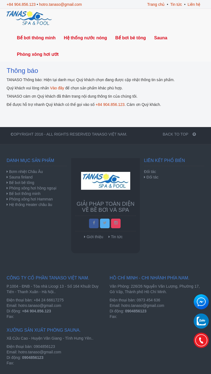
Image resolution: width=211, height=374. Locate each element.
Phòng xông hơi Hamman (30, 199)
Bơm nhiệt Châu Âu (25, 171)
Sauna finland (20, 177)
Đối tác (152, 177)
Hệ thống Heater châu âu (30, 204)
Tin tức (176, 4)
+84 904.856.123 (21, 4)
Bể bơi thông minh (36, 37)
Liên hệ (194, 4)
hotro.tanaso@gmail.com (60, 4)
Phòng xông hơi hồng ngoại (32, 188)
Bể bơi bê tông (130, 37)
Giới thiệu (95, 237)
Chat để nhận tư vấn (201, 301)
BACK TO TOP (179, 134)
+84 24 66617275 (49, 300)
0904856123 (44, 346)
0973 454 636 (148, 300)
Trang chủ (156, 4)
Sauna (160, 37)
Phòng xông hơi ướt (38, 54)
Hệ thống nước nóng (85, 37)
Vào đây (57, 88)
